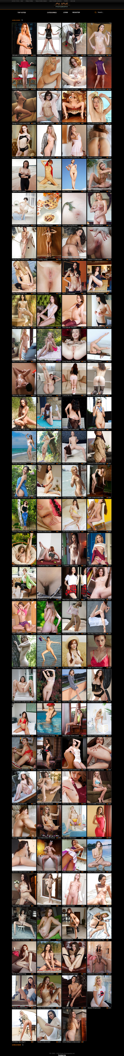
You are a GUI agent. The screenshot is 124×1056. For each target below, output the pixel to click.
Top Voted (22, 12)
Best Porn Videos (56, 1)
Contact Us (62, 1055)
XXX (22, 1)
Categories (52, 12)
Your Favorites (36, 12)
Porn (66, 1)
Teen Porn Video (41, 1)
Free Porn (29, 1)
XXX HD (72, 1)
